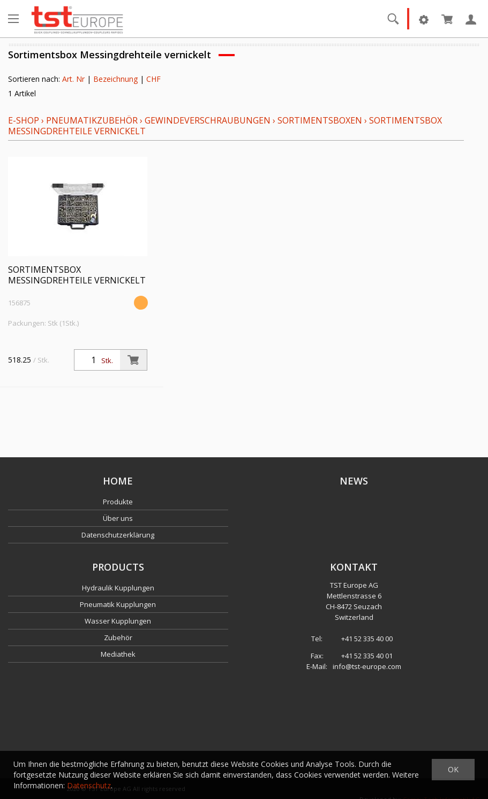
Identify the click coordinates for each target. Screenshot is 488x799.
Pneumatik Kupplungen (118, 604)
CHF (153, 79)
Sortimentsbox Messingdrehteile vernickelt (77, 275)
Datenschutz (89, 785)
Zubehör (118, 637)
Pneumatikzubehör (93, 120)
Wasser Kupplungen (118, 621)
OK (453, 769)
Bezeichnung (115, 79)
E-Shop (23, 120)
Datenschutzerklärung (117, 535)
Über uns (118, 518)
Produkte (118, 501)
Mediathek (118, 654)
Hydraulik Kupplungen (118, 588)
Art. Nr (73, 79)
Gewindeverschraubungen (208, 120)
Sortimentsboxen (319, 120)
